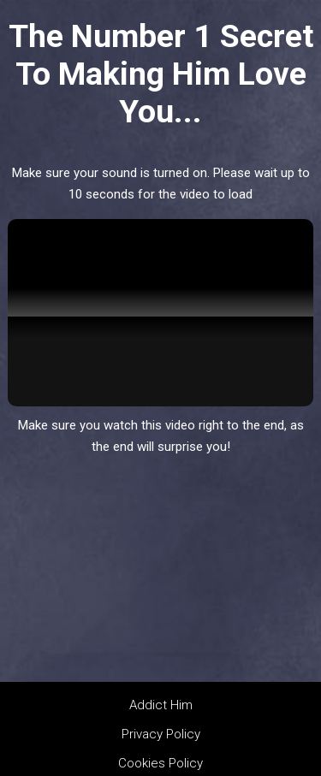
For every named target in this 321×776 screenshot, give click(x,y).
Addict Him (161, 705)
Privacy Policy (161, 734)
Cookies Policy (160, 763)
